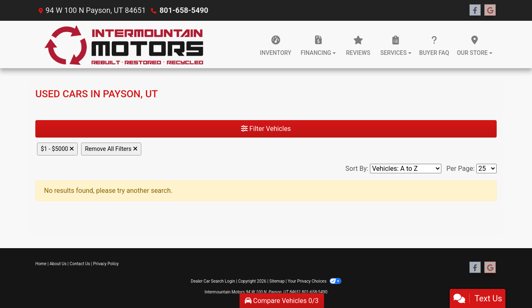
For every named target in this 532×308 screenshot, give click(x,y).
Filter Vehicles (266, 129)
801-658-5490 (184, 10)
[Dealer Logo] (123, 44)
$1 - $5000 (57, 148)
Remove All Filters (111, 148)
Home (41, 263)
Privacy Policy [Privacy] (106, 263)
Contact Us (80, 263)
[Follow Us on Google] (490, 10)
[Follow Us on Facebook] (475, 10)
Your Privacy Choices (314, 281)
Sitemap (277, 281)
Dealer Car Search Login (213, 281)
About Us (57, 263)
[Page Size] (486, 168)
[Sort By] (405, 168)
